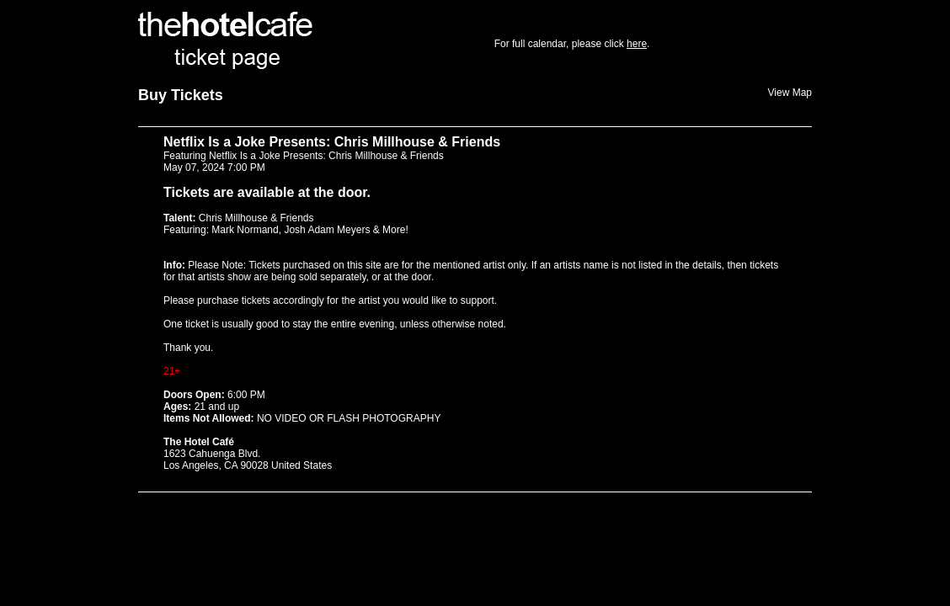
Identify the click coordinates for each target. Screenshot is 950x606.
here (637, 44)
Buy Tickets (180, 95)
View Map (790, 92)
